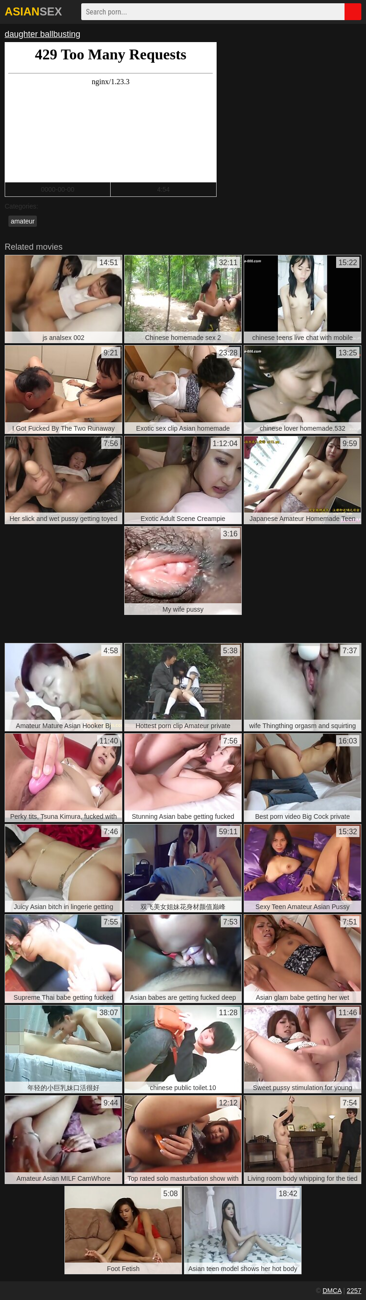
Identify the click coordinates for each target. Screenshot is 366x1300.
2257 (354, 1290)
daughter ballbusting (42, 34)
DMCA (332, 1290)
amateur (23, 221)
